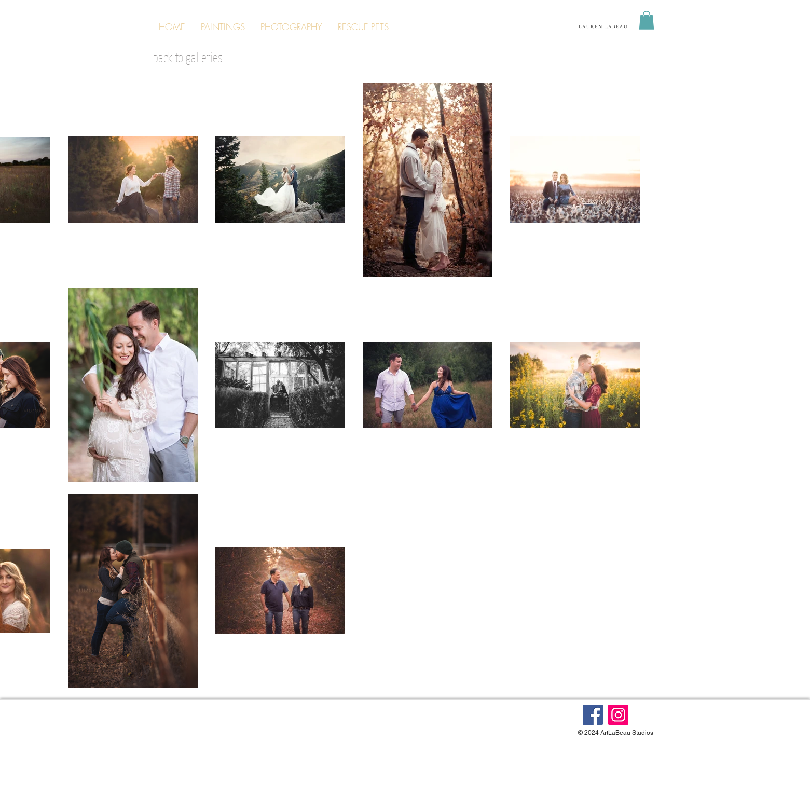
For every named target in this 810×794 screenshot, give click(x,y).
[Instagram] (618, 715)
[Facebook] (593, 715)
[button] (646, 20)
